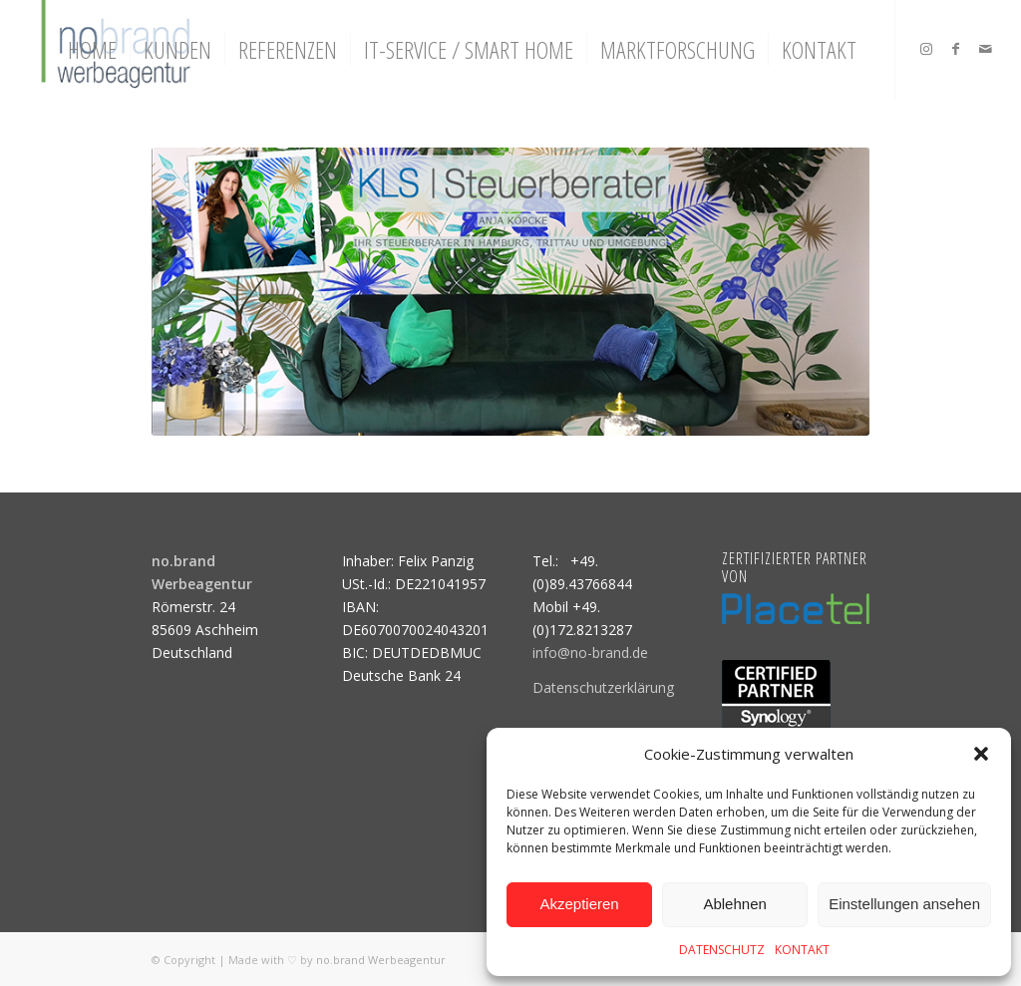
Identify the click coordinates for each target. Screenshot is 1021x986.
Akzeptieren (578, 903)
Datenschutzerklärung (603, 687)
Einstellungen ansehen (904, 903)
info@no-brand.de (590, 652)
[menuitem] (92, 50)
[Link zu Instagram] (926, 49)
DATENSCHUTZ (722, 949)
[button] (981, 754)
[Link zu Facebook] (956, 49)
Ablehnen (734, 903)
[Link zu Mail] (986, 49)
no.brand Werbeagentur (381, 959)
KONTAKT (802, 949)
